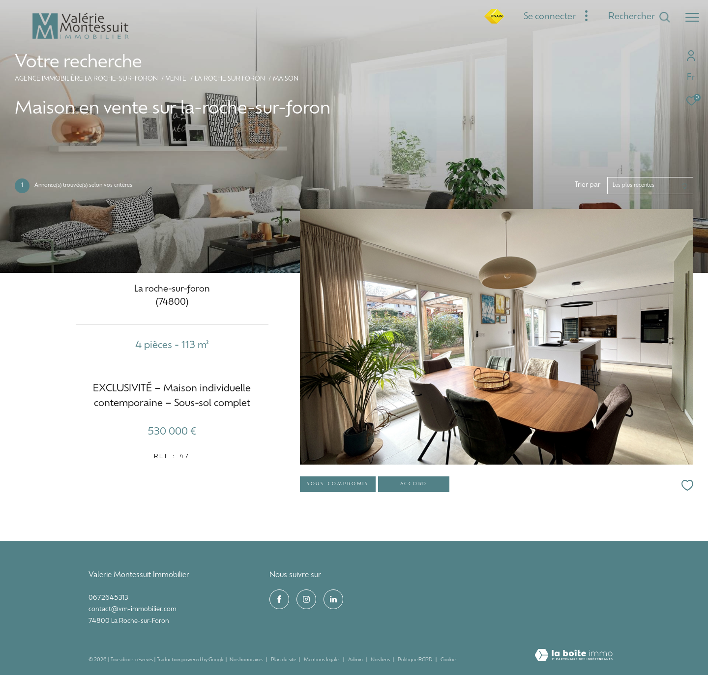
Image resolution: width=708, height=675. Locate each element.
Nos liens (381, 660)
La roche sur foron (230, 79)
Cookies (449, 660)
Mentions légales (322, 660)
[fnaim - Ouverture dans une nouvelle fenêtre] (494, 22)
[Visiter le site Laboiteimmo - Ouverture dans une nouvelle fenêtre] (574, 656)
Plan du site (284, 660)
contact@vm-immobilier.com (132, 609)
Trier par (587, 185)
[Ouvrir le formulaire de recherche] (639, 17)
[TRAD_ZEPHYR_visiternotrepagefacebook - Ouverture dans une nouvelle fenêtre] (279, 599)
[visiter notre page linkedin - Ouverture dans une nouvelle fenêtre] (333, 599)
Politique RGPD (415, 660)
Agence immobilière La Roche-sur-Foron (86, 79)
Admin (356, 660)
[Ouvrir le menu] (692, 17)
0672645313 (108, 598)
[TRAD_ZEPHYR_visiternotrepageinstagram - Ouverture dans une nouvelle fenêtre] (306, 599)
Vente (176, 79)
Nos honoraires (247, 660)
